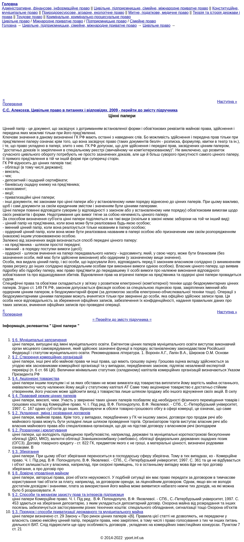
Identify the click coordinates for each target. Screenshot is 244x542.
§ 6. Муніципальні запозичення (39, 340)
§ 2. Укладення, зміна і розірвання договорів (51, 413)
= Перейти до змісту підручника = (122, 320)
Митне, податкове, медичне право (158, 13)
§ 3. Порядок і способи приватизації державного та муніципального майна (77, 512)
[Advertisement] (122, 61)
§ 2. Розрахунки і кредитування (39, 430)
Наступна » (227, 102)
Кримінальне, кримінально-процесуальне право (88, 17)
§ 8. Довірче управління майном (40, 473)
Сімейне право (143, 21)
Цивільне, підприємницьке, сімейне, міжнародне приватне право (151, 8)
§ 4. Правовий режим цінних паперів (44, 396)
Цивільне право (16, 21)
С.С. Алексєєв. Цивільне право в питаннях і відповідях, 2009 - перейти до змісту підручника (90, 110)
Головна (9, 25)
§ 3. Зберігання (25, 452)
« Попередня (12, 102)
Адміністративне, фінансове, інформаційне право (46, 8)
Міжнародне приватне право (58, 21)
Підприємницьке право (106, 21)
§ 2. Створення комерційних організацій (47, 357)
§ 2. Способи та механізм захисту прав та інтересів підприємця (68, 495)
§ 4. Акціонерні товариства (35, 379)
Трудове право (29, 17)
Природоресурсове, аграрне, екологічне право (83, 13)
